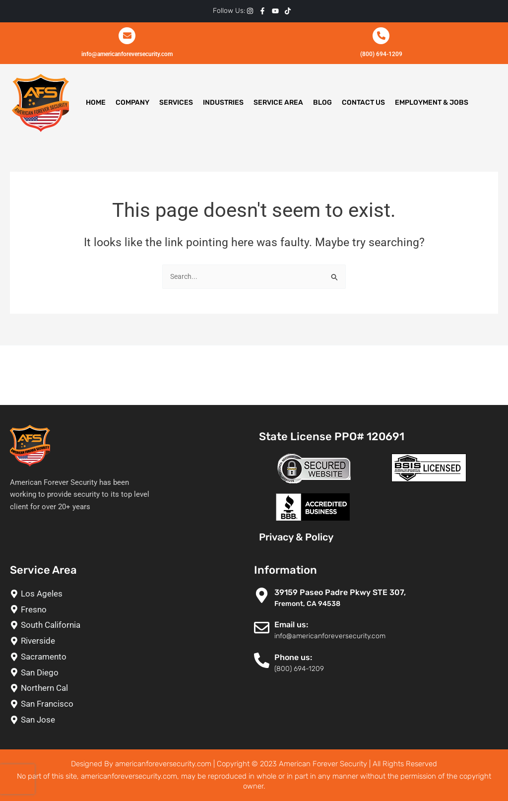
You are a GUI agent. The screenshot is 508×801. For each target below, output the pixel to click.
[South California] (127, 625)
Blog (322, 102)
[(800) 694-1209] (381, 35)
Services (176, 102)
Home (96, 102)
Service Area (278, 102)
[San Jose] (127, 720)
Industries (223, 102)
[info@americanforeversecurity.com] (127, 35)
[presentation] (17, 779)
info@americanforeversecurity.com (127, 53)
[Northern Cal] (127, 688)
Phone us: (293, 657)
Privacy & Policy (296, 537)
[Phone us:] (261, 660)
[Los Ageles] (127, 594)
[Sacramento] (127, 657)
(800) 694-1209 (381, 53)
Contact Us (363, 102)
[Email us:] (261, 627)
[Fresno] (127, 609)
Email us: (291, 624)
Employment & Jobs (431, 102)
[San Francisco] (127, 704)
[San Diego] (127, 673)
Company (132, 102)
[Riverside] (127, 641)
